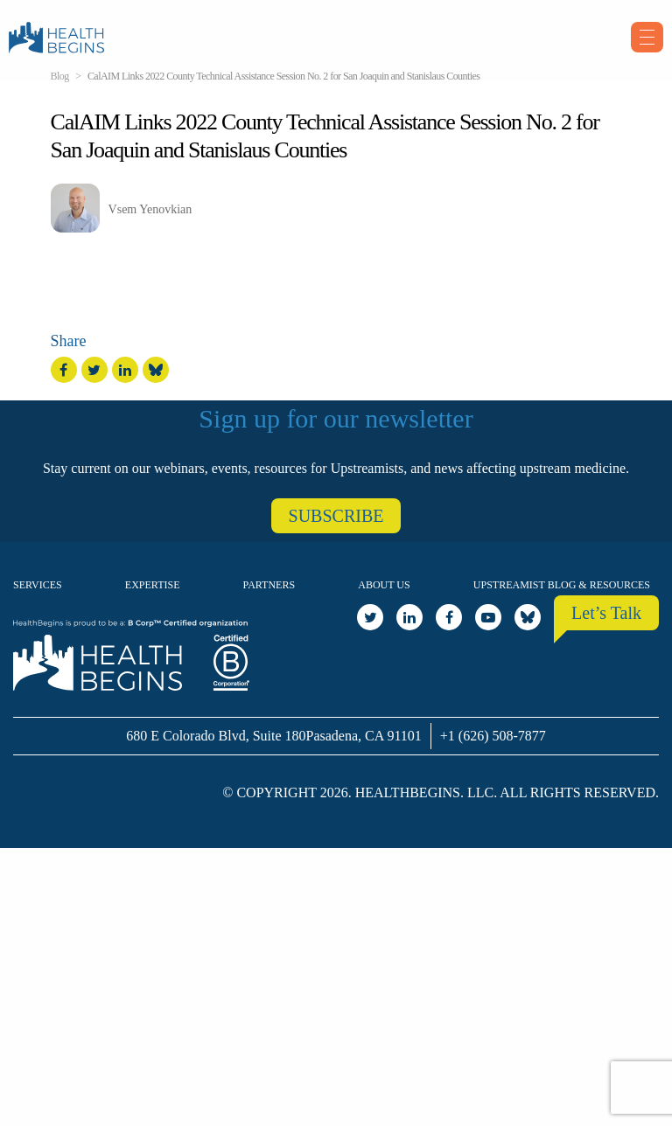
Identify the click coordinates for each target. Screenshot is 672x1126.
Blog (60, 76)
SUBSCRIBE (336, 515)
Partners (269, 585)
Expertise (152, 585)
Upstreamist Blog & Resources (561, 585)
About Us (384, 585)
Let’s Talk (606, 612)
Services (37, 585)
